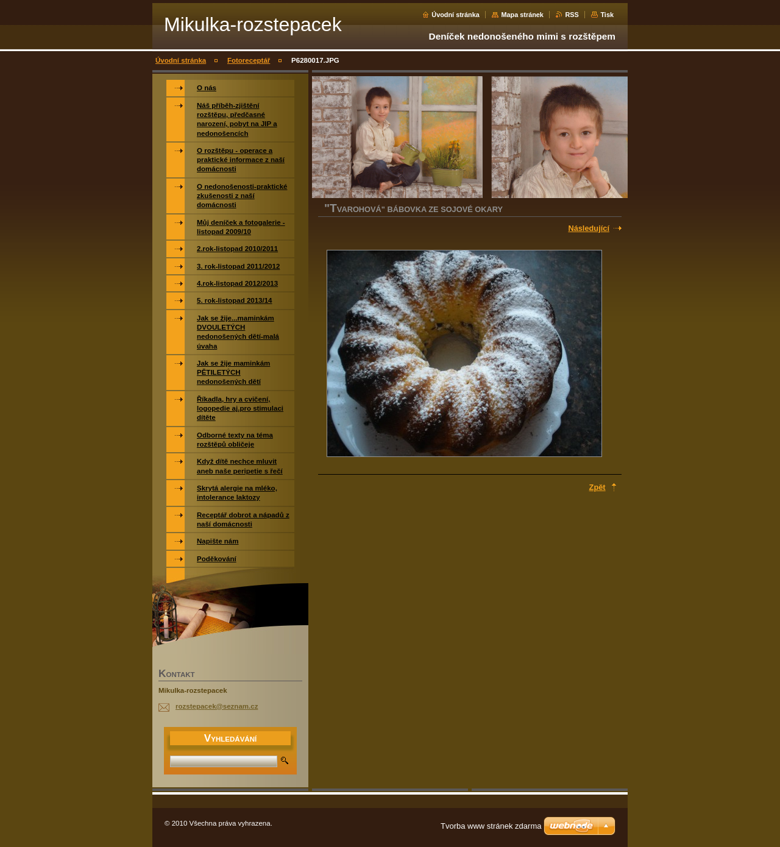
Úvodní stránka (455, 14)
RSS (571, 14)
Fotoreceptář (248, 60)
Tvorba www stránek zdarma (491, 826)
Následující (588, 228)
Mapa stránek (522, 14)
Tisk (607, 14)
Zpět (597, 487)
